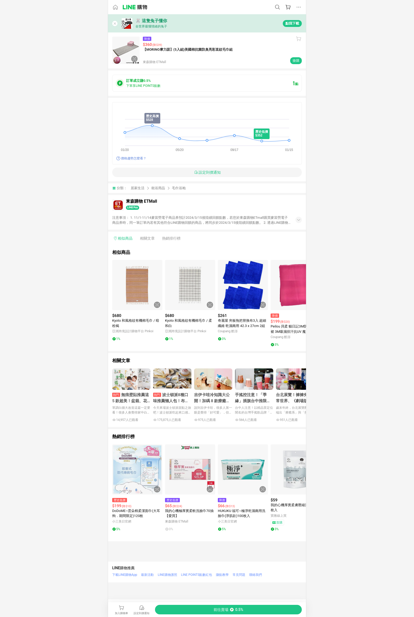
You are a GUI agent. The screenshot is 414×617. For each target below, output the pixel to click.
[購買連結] (228, 609)
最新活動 (147, 575)
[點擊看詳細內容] (137, 285)
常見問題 (239, 575)
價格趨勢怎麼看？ (133, 158)
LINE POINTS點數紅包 (196, 575)
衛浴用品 (158, 188)
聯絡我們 (255, 575)
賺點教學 (222, 575)
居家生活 (137, 188)
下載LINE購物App (124, 575)
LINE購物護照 (167, 575)
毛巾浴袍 (179, 188)
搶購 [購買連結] (296, 61)
